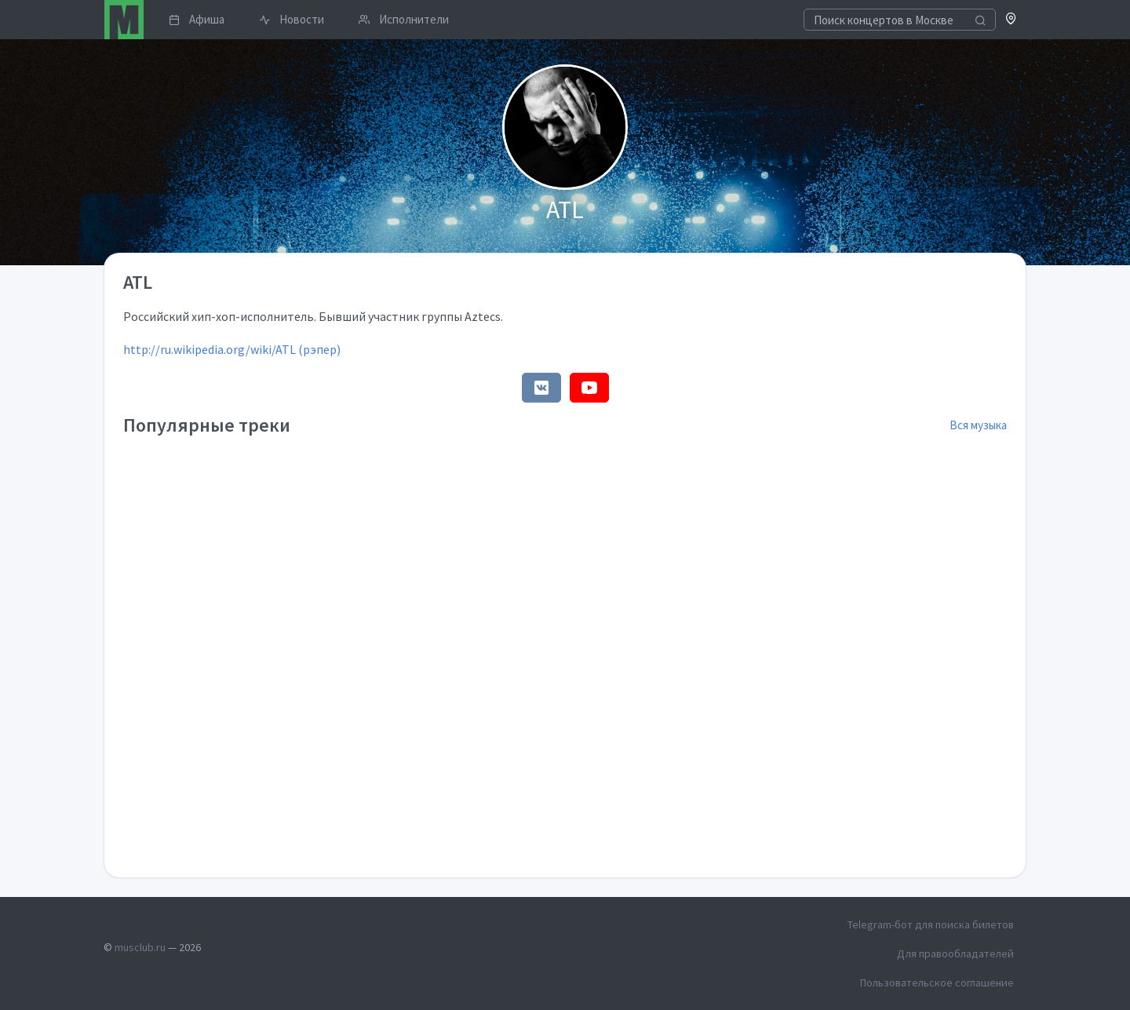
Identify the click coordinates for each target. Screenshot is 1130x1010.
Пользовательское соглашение (937, 982)
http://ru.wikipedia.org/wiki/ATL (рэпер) (232, 349)
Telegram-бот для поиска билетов (931, 924)
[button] (1011, 20)
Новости (291, 19)
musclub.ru (140, 947)
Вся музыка (978, 424)
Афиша (196, 19)
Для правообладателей (955, 953)
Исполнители (404, 19)
